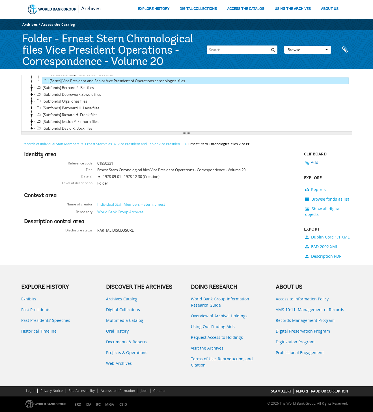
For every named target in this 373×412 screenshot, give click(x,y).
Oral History (117, 331)
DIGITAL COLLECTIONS (198, 9)
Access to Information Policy (302, 299)
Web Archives (119, 363)
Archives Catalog (121, 299)
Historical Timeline (39, 331)
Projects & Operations (126, 352)
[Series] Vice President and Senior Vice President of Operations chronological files (113, 80)
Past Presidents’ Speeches (45, 320)
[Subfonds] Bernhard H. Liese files (67, 108)
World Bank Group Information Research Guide (220, 302)
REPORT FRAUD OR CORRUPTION (322, 391)
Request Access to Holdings (217, 337)
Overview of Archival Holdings (219, 315)
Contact (159, 390)
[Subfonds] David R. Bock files (63, 128)
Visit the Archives (207, 348)
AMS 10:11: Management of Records (310, 309)
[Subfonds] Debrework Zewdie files (68, 94)
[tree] (186, 103)
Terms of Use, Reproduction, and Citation (222, 362)
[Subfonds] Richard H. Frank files (66, 114)
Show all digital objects (322, 211)
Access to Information (118, 390)
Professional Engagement (300, 352)
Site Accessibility (82, 390)
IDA (88, 404)
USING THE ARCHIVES (293, 9)
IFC (98, 404)
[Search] (242, 49)
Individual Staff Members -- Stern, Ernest (131, 204)
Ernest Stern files (98, 144)
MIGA (109, 404)
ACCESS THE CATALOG (245, 9)
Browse (308, 49)
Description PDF (323, 256)
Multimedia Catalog (124, 320)
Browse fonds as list (327, 199)
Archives (91, 9)
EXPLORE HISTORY (153, 9)
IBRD (77, 404)
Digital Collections (123, 309)
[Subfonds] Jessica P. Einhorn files (66, 121)
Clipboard (345, 50)
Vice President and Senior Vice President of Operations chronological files (151, 144)
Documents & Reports (126, 341)
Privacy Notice (51, 390)
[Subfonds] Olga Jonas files (61, 101)
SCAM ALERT (281, 391)
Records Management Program (305, 320)
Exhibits (28, 299)
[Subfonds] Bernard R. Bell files (64, 87)
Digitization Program (295, 341)
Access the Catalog (58, 24)
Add (315, 162)
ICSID (122, 404)
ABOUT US (329, 9)
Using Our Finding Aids (213, 326)
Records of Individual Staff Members (51, 144)
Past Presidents (35, 309)
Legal (30, 390)
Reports (315, 189)
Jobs (144, 390)
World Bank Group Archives (120, 211)
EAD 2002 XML (321, 246)
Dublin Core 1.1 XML (327, 237)
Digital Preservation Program (303, 331)
